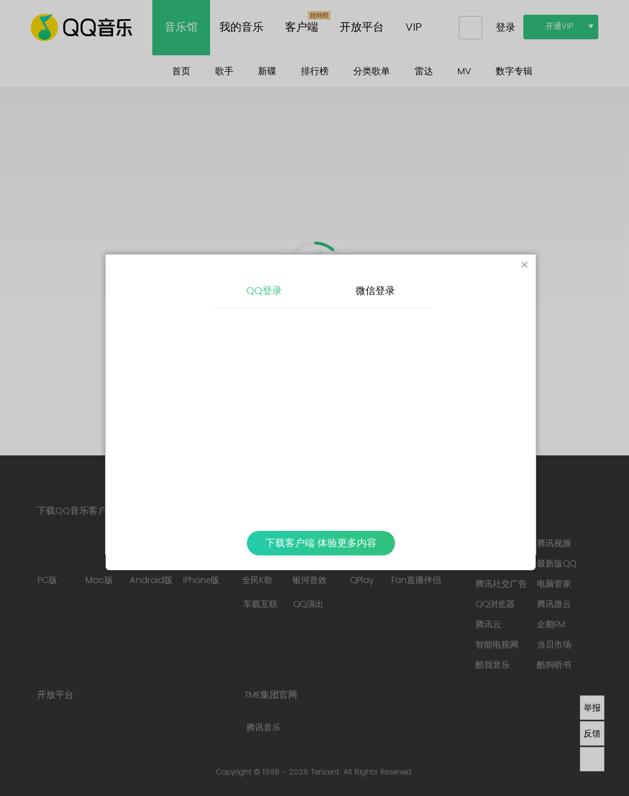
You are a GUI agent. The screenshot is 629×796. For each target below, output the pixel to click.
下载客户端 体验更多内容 (321, 543)
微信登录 (375, 291)
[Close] (524, 265)
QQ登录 (264, 291)
